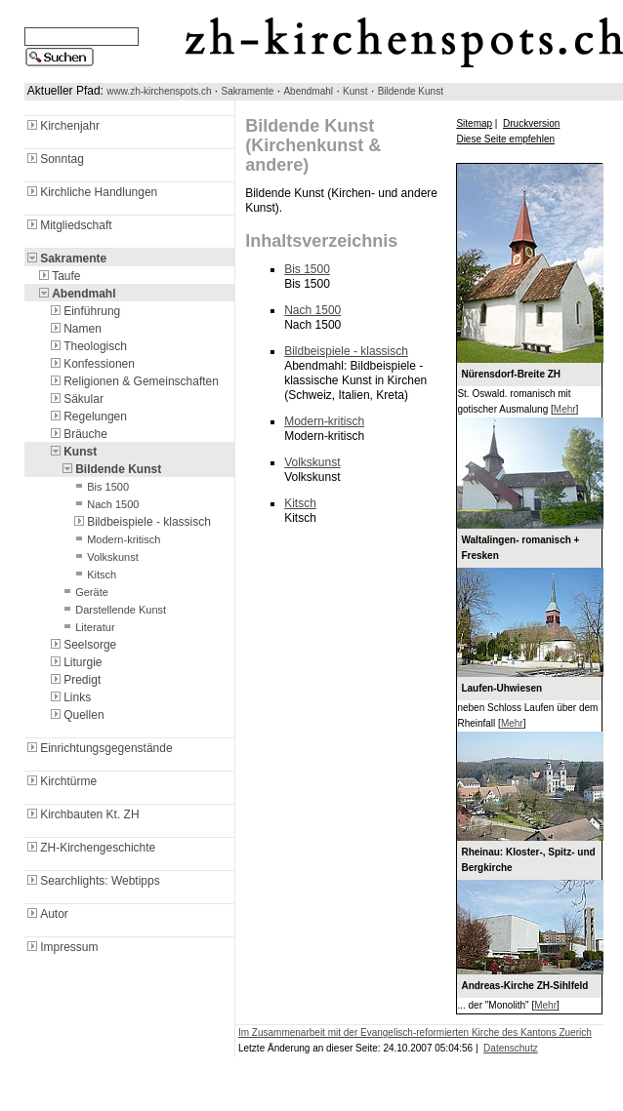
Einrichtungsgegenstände (98, 748)
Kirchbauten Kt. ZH (81, 814)
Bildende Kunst (410, 91)
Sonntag (54, 159)
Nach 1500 (105, 504)
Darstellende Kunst (113, 609)
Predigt (74, 680)
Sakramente (248, 91)
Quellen (76, 715)
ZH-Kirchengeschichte (89, 847)
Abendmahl (308, 91)
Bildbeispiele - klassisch (141, 522)
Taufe (58, 276)
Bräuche (77, 434)
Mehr (565, 409)
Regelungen (87, 416)
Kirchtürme (60, 781)
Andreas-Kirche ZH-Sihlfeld (524, 985)
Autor (46, 914)
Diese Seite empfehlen (505, 139)
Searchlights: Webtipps (92, 881)
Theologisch (87, 346)
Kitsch (93, 574)
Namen (75, 329)
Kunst (355, 91)
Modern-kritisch (115, 539)
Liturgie (75, 662)
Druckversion (531, 123)
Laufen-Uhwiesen (501, 688)
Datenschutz (510, 1048)
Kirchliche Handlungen (90, 192)
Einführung (84, 311)
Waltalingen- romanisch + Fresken (520, 548)
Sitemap (474, 123)
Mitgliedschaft (67, 225)
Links (69, 697)
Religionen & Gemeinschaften (133, 381)
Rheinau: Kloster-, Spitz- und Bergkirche (528, 860)
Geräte (84, 592)
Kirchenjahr (62, 126)
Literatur (87, 627)
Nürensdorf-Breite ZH (511, 374)
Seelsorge (82, 645)
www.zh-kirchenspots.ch (158, 91)
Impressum (61, 947)
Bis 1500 (100, 487)
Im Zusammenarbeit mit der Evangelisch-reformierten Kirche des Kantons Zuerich (415, 1032)
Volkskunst (105, 557)
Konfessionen (91, 364)
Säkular (76, 399)
